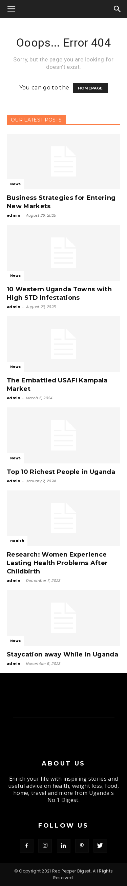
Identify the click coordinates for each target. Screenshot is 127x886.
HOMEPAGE (90, 88)
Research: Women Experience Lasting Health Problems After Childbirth (57, 563)
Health (17, 540)
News (15, 184)
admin (14, 215)
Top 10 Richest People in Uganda (61, 472)
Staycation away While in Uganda (62, 654)
